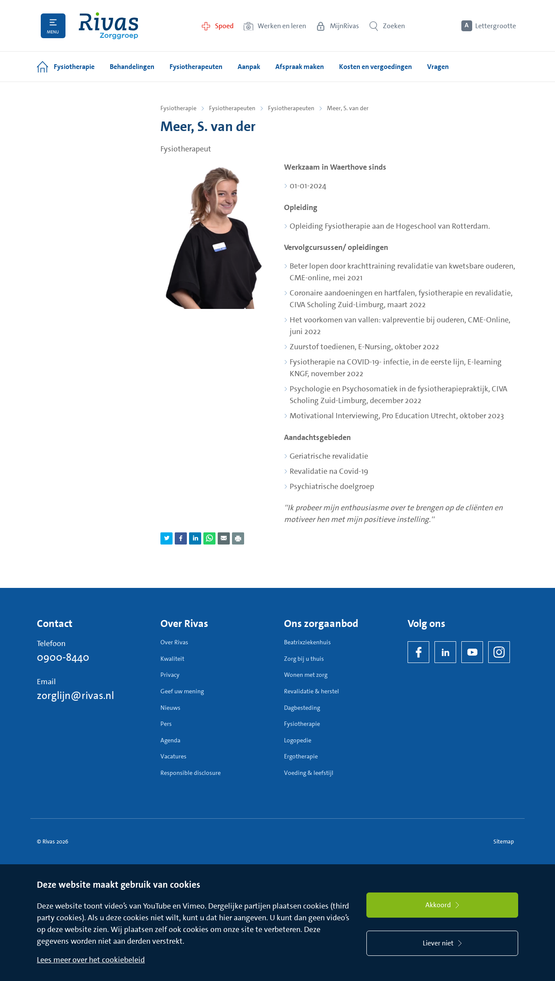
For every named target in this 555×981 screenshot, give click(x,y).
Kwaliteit (172, 659)
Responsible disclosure (190, 773)
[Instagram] (499, 652)
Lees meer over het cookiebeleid (91, 960)
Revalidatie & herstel (311, 691)
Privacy (170, 675)
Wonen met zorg (305, 675)
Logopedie (297, 740)
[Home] (108, 26)
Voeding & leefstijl (308, 773)
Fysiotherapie (178, 108)
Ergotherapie (301, 756)
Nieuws (170, 708)
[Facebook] (418, 652)
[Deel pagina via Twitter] (166, 538)
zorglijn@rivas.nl (75, 695)
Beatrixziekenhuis (307, 642)
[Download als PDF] (238, 538)
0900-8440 (63, 657)
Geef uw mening (182, 691)
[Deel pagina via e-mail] (224, 538)
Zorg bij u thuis (304, 659)
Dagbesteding (302, 708)
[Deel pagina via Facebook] (181, 538)
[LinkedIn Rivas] (445, 652)
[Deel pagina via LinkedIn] (195, 538)
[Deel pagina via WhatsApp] (209, 538)
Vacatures (173, 756)
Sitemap (503, 841)
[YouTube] (472, 652)
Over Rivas (174, 642)
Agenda (170, 740)
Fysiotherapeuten (232, 108)
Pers (166, 724)
